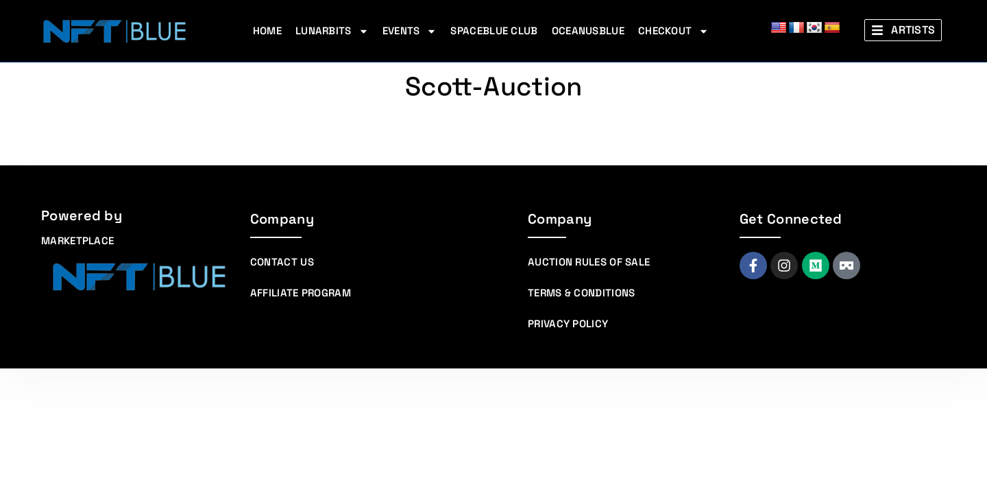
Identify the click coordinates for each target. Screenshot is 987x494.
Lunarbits (332, 31)
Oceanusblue (588, 30)
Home (267, 30)
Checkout (673, 31)
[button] (903, 30)
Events (409, 31)
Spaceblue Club (493, 30)
